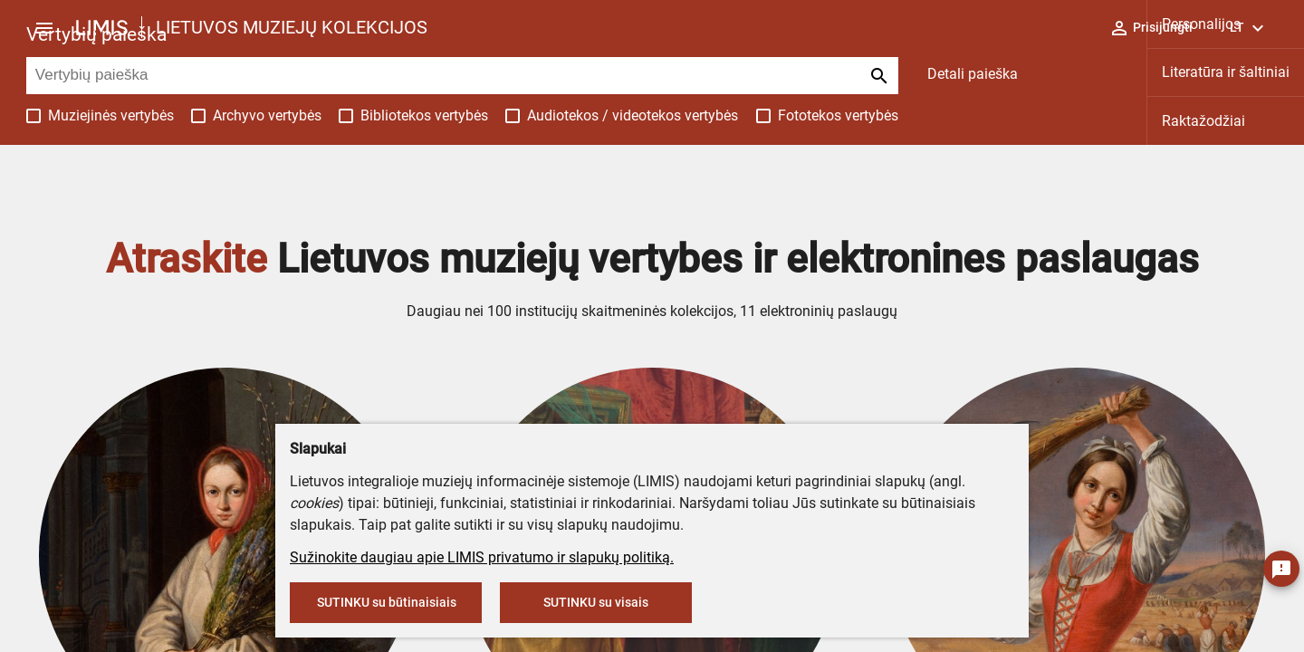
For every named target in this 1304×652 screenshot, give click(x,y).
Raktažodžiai (1203, 120)
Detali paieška (972, 73)
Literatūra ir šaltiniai (1226, 72)
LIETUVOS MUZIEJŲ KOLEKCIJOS (291, 27)
